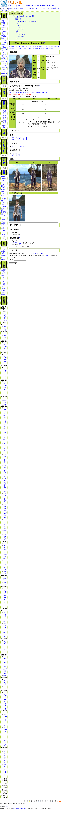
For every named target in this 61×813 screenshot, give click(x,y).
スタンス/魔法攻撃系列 (5, 513)
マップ (4, 132)
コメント (18, 38)
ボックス (4, 162)
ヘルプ (6, 10)
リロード (37, 8)
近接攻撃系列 (4, 112)
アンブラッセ (4, 682)
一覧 (48, 8)
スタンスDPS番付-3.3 (4, 71)
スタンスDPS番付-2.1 (4, 54)
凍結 (13, 8)
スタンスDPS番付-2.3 (4, 65)
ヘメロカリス (4, 506)
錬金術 (3, 223)
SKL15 (48, 255)
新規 (44, 8)
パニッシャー (16, 153)
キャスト (4, 92)
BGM (3, 259)
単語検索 (53, 8)
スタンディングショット (19, 139)
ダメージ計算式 (3, 199)
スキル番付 (4, 474)
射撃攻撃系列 (4, 117)
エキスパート (22, 29)
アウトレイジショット (19, 146)
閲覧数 (3, 294)
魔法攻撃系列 (4, 122)
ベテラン (21, 27)
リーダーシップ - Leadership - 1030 (29, 21)
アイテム (4, 80)
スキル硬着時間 (3, 208)
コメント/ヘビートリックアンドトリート (5, 701)
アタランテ (4, 766)
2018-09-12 (21, 36)
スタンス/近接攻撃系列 (5, 669)
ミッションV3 (4, 146)
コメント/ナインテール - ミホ (5, 389)
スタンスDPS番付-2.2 (4, 60)
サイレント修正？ (3, 178)
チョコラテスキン (3, 285)
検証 (4, 172)
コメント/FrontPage (5, 359)
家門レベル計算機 (3, 290)
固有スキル (18, 19)
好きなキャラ (4, 337)
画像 (16, 31)
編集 (9, 8)
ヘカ (4, 675)
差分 (17, 8)
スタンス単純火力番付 (4, 482)
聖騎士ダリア (4, 402)
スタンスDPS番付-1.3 (4, 48)
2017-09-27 (21, 34)
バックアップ (24, 8)
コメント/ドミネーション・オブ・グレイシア (5, 737)
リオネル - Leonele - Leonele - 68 (23, 16)
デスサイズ (4, 753)
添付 (31, 8)
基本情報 (18, 18)
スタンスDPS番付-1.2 (4, 42)
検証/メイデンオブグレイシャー (5, 647)
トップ (3, 8)
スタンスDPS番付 (3, 37)
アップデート (19, 32)
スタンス (4, 105)
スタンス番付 (4, 489)
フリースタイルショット (19, 138)
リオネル (15, 3)
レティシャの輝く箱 (3, 227)
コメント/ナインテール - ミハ (5, 720)
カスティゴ (4, 759)
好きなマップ (4, 328)
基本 (19, 25)
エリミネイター (17, 155)
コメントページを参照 (36, 253)
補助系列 (4, 126)
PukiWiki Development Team (19, 808)
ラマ (4, 762)
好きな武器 (4, 317)
